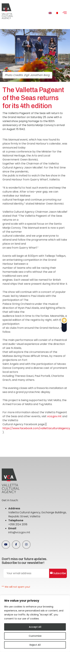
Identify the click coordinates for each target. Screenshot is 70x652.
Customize (35, 636)
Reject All (35, 645)
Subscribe (58, 573)
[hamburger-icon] (64, 13)
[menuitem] (50, 13)
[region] (35, 623)
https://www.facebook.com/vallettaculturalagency (36, 428)
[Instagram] (26, 544)
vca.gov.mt (54, 416)
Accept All (35, 627)
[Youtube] (6, 544)
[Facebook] (16, 544)
